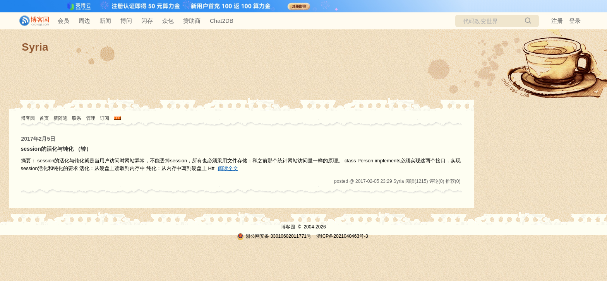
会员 (63, 20)
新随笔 (60, 118)
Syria (35, 47)
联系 (76, 118)
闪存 (147, 20)
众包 (168, 20)
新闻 (105, 20)
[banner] (30, 20)
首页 (44, 118)
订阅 (104, 118)
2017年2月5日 (38, 139)
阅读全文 (228, 168)
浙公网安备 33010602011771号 (274, 236)
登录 (575, 20)
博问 (126, 20)
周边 (84, 20)
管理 (90, 118)
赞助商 (192, 20)
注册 (557, 20)
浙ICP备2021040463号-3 (342, 236)
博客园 (28, 118)
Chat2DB (221, 20)
